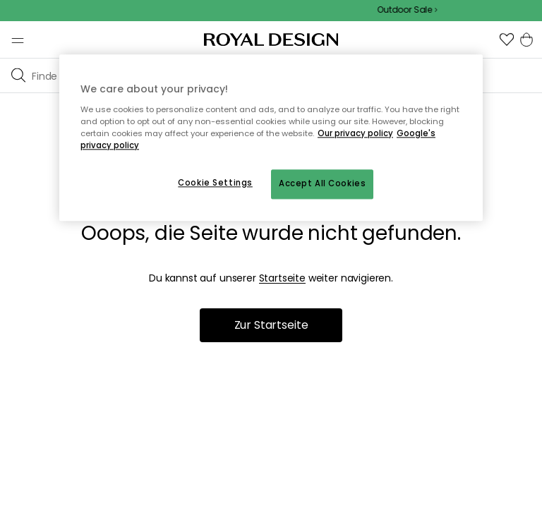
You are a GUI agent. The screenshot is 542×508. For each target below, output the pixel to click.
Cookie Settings (215, 182)
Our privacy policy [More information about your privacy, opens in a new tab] (355, 133)
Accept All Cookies (322, 183)
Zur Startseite (271, 325)
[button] (507, 39)
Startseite (282, 278)
